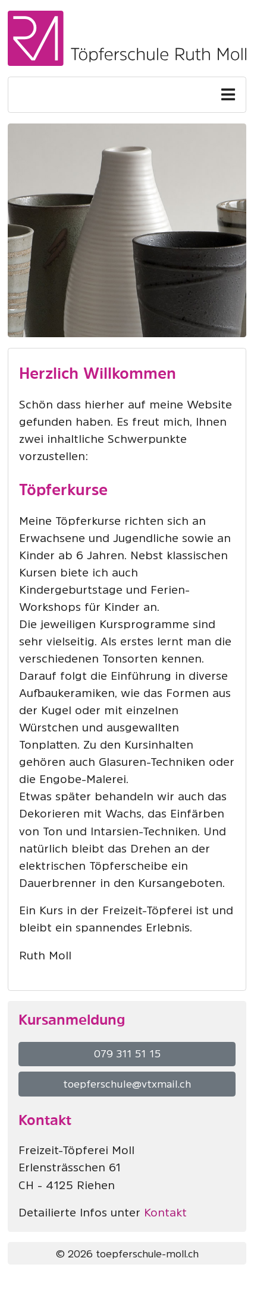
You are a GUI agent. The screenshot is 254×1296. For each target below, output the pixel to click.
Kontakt (165, 1212)
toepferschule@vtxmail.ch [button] (127, 1084)
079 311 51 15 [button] (127, 1053)
